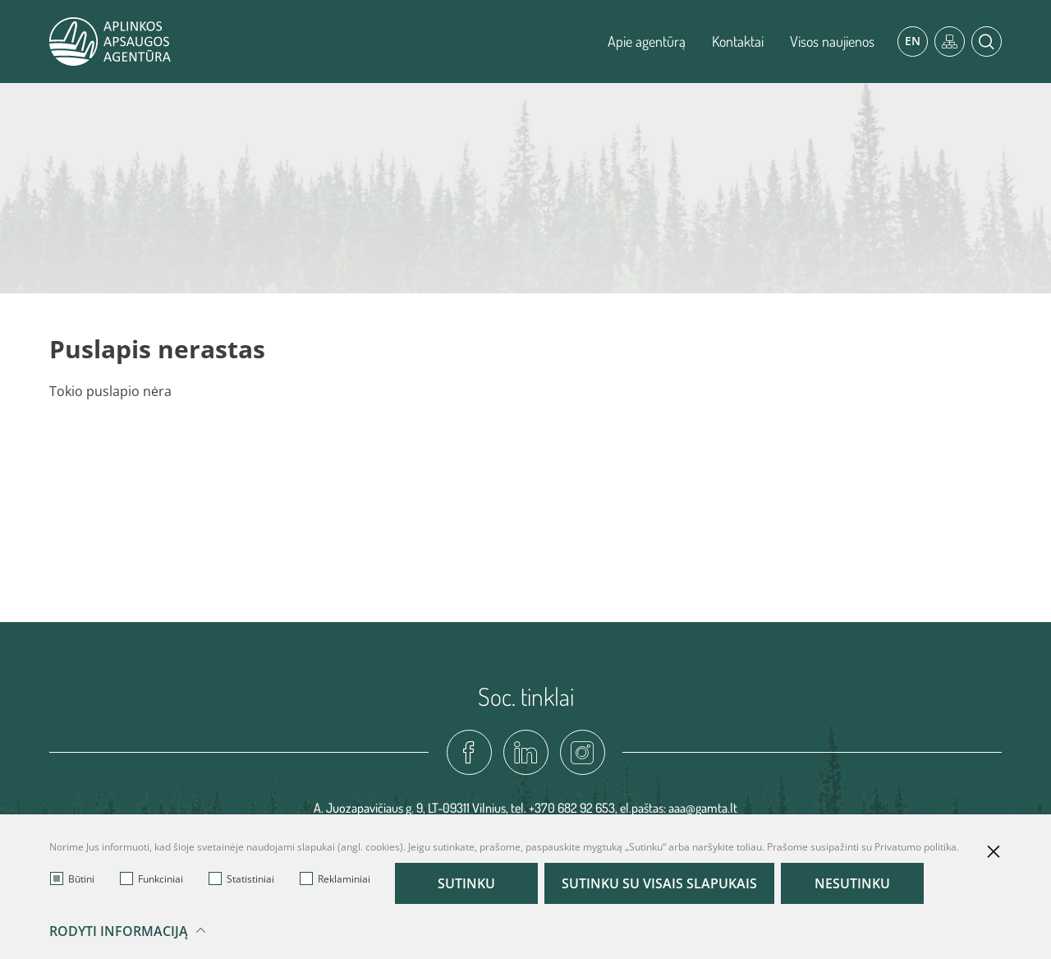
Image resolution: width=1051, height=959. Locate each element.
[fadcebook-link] (469, 752)
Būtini (72, 879)
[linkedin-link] (525, 752)
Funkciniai (151, 879)
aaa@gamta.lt (702, 808)
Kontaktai (738, 41)
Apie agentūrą (647, 41)
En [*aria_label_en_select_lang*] (912, 40)
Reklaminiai (335, 879)
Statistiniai (241, 879)
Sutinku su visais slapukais (659, 883)
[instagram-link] (582, 752)
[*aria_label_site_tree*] (949, 41)
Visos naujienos (832, 41)
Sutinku (466, 883)
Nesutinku (852, 883)
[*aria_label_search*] (986, 41)
